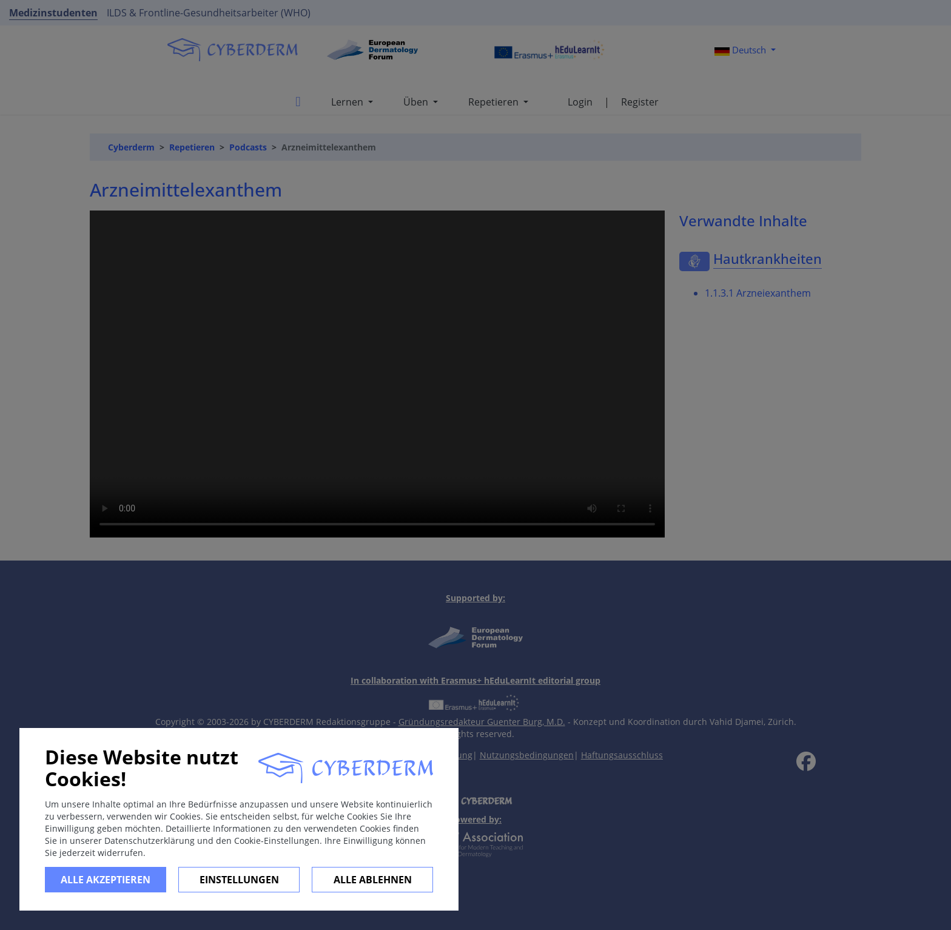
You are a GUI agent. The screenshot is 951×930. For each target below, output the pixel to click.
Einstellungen (239, 879)
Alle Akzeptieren (105, 879)
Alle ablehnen (373, 879)
